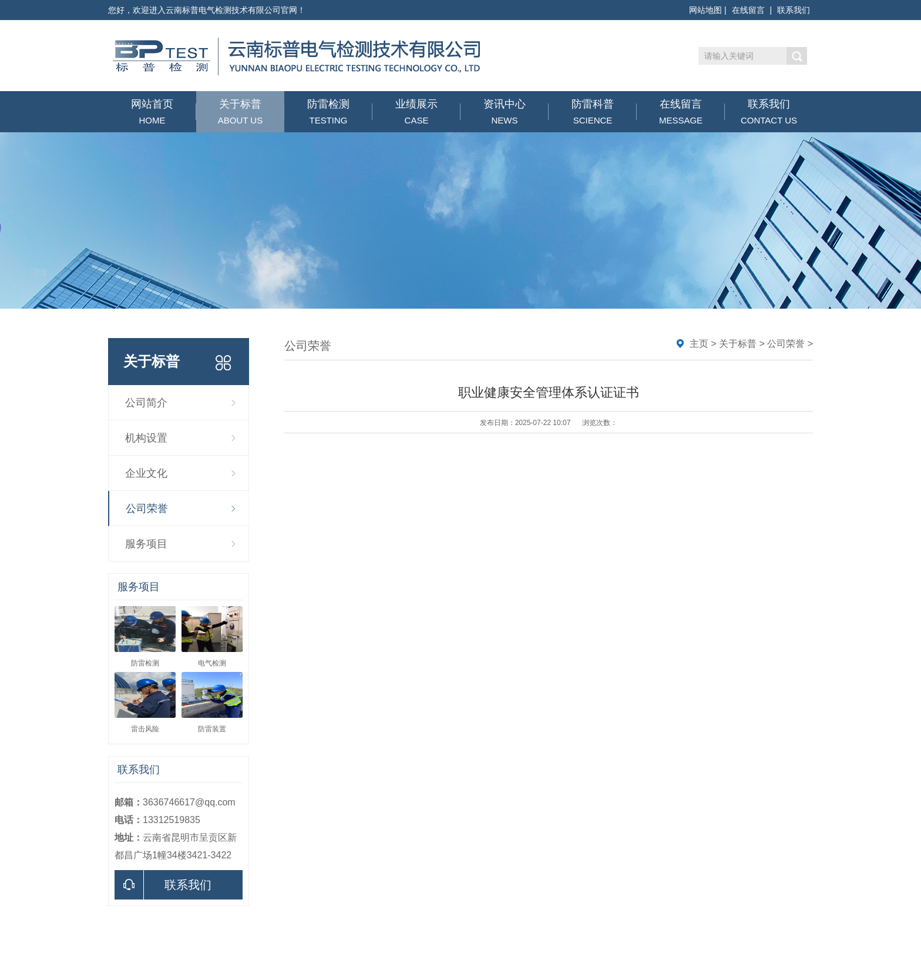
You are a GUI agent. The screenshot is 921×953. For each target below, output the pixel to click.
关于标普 (240, 111)
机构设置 (146, 438)
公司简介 (146, 403)
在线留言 (748, 10)
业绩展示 (416, 111)
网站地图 (705, 10)
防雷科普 (593, 111)
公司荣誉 (147, 508)
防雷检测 (328, 111)
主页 (699, 344)
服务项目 (146, 544)
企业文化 (146, 473)
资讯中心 (504, 111)
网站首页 (152, 111)
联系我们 (793, 10)
